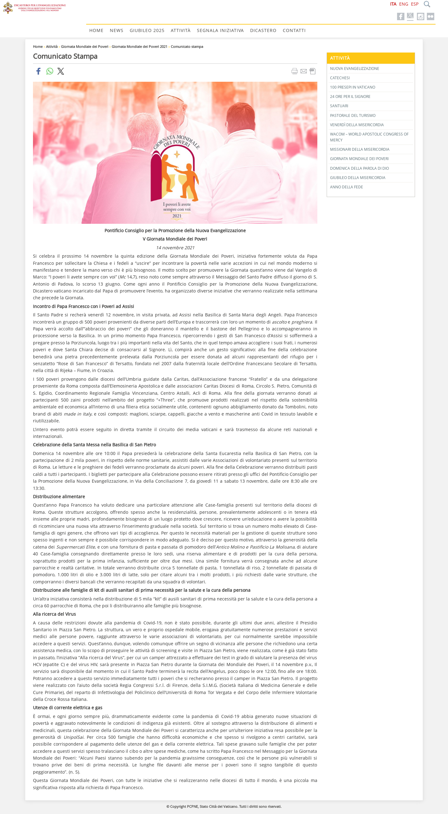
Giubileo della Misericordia (357, 177)
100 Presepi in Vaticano (352, 87)
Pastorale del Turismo (353, 115)
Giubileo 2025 (147, 30)
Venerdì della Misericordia (357, 124)
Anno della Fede (346, 187)
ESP (414, 4)
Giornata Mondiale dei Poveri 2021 (139, 46)
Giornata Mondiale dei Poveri (84, 46)
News (117, 30)
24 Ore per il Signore (350, 96)
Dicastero (263, 30)
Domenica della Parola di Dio (359, 168)
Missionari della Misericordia (360, 149)
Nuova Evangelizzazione (354, 68)
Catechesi (340, 77)
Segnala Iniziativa (220, 30)
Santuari (339, 105)
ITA (393, 4)
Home (96, 30)
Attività (181, 30)
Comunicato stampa (187, 46)
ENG (403, 4)
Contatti (294, 30)
